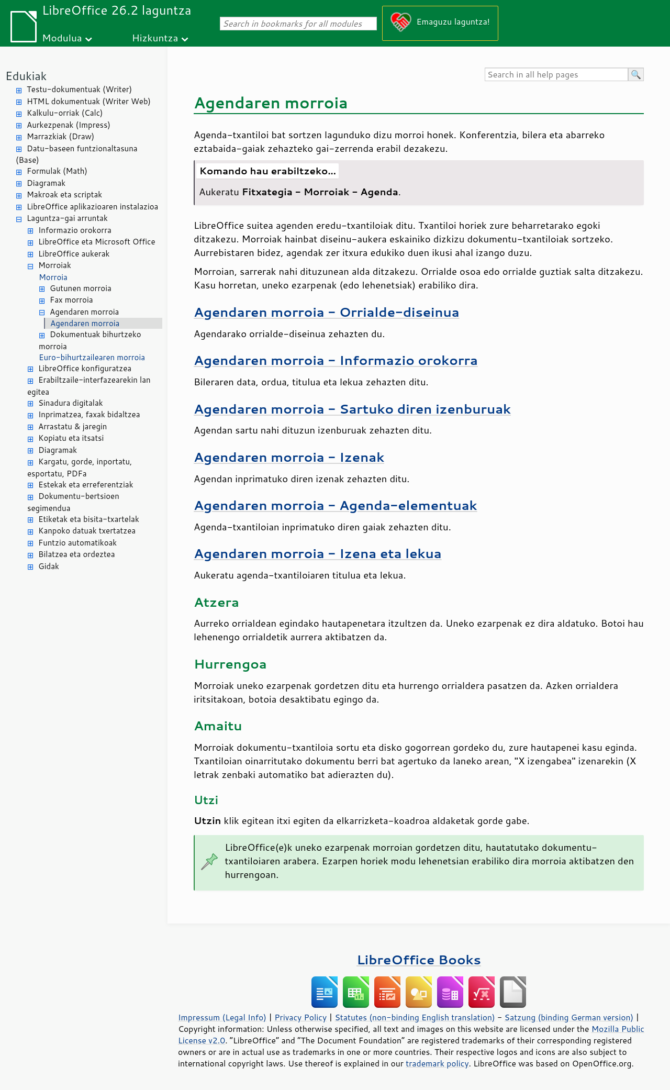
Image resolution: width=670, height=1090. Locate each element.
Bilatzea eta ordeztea (76, 554)
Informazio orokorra (74, 230)
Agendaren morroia (84, 311)
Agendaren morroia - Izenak (289, 457)
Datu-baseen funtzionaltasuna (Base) (77, 154)
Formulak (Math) (57, 170)
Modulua (62, 37)
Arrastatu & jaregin (72, 426)
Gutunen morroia (80, 288)
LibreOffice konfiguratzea (84, 368)
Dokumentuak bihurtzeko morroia (90, 340)
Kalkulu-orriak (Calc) (65, 112)
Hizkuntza (155, 37)
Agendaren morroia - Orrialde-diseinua (327, 312)
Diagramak (46, 182)
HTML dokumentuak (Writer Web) (89, 101)
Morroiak (54, 265)
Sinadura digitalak (70, 402)
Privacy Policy (300, 1017)
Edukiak (26, 76)
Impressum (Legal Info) (222, 1017)
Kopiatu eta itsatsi (71, 437)
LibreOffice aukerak (73, 253)
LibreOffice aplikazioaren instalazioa (92, 206)
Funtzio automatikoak (77, 542)
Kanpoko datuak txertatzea (87, 530)
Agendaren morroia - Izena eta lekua (318, 553)
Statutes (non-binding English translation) (414, 1017)
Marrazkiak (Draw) (60, 136)
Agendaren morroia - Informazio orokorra (336, 360)
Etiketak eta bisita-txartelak (88, 519)
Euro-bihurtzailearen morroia (92, 357)
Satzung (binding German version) (569, 1017)
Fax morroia (71, 299)
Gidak (48, 566)
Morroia (53, 277)
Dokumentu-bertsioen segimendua (73, 502)
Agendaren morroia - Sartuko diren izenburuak (352, 408)
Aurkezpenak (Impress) (68, 124)
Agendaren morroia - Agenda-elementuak (335, 505)
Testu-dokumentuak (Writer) (79, 89)
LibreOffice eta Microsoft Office (96, 241)
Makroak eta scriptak (64, 194)
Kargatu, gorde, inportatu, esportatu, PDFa (79, 467)
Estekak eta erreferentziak (85, 484)
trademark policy (437, 1063)
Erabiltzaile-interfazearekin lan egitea (89, 385)
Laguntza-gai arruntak (67, 218)
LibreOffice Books (418, 959)
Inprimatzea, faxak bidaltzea (89, 414)
